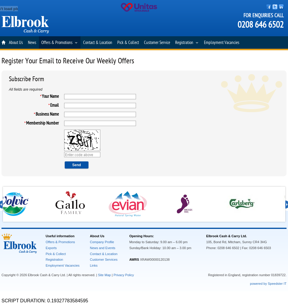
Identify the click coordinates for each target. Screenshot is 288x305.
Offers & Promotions (58, 43)
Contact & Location (97, 42)
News (32, 42)
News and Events (102, 248)
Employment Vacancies (221, 42)
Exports (51, 248)
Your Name (50, 96)
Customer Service (157, 42)
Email (54, 105)
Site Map (104, 275)
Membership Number (42, 123)
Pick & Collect (128, 42)
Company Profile (102, 242)
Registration (185, 43)
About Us (16, 42)
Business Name (47, 114)
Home (3, 42)
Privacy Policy (123, 275)
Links (94, 265)
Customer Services (104, 259)
